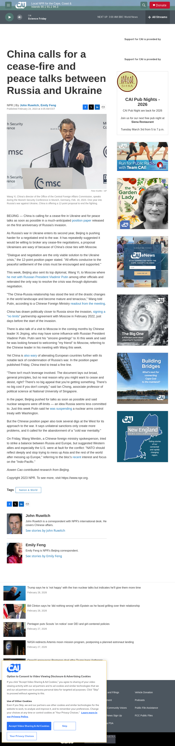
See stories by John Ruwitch (45, 530)
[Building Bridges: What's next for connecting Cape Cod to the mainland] (142, 378)
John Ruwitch (29, 105)
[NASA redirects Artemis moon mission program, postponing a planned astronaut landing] (14, 647)
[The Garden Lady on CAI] (142, 203)
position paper (81, 220)
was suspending (61, 408)
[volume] (20, 17)
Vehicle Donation (144, 692)
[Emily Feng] (14, 553)
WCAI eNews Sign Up (110, 715)
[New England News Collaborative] (142, 436)
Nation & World (28, 490)
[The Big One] (142, 320)
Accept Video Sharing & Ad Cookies (29, 725)
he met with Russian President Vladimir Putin (37, 277)
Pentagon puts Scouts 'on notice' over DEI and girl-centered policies (68, 623)
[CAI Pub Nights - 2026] (127, 81)
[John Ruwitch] (14, 523)
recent (77, 457)
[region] (54, 701)
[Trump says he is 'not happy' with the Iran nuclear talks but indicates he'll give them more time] (14, 593)
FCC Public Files (144, 715)
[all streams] (157, 17)
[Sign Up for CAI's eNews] (142, 261)
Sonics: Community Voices (112, 708)
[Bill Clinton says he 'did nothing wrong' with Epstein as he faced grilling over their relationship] (14, 611)
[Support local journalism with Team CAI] (142, 156)
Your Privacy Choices (22, 736)
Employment (105, 700)
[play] (9, 17)
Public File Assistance (146, 708)
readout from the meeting (88, 303)
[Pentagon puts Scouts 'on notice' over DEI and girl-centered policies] (14, 629)
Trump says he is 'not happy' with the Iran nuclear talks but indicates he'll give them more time (84, 587)
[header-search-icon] (143, 5)
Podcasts (140, 700)
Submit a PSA (105, 723)
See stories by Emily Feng (44, 556)
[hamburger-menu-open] (8, 5)
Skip (64, 725)
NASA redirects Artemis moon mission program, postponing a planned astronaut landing (80, 642)
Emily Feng (48, 105)
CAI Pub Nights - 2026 (142, 102)
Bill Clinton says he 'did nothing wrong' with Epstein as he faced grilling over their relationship (83, 605)
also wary (30, 355)
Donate (161, 5)
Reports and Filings (108, 692)
